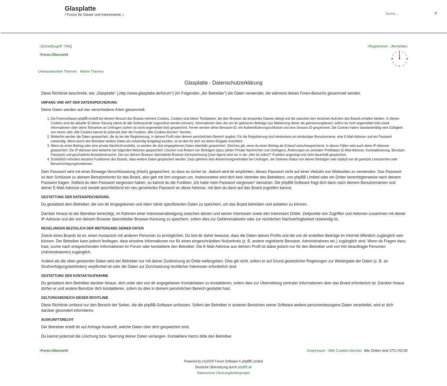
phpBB (207, 361)
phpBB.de (245, 367)
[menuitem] (67, 46)
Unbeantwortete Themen (57, 71)
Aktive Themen (91, 71)
